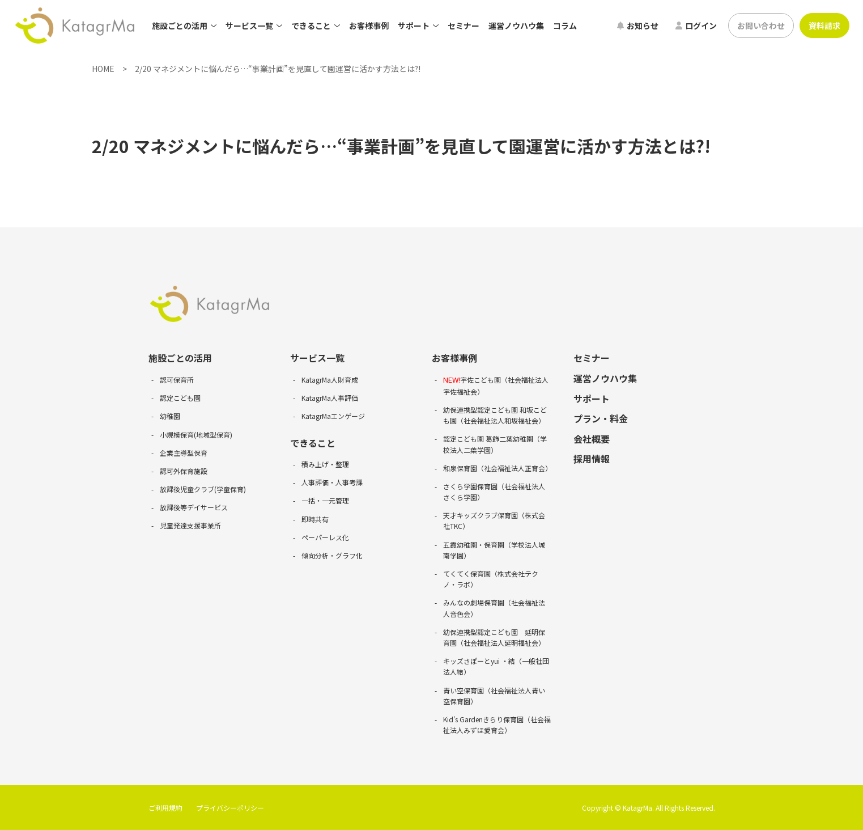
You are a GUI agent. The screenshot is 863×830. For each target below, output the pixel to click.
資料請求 (824, 25)
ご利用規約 (165, 807)
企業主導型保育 (183, 453)
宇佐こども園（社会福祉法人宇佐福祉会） (496, 385)
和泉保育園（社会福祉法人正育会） (497, 468)
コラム (565, 25)
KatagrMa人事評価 (329, 398)
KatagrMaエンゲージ (333, 416)
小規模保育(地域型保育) (196, 434)
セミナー (463, 25)
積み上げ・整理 (325, 464)
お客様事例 (369, 25)
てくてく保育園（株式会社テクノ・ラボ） (490, 579)
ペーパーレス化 (325, 537)
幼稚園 (170, 416)
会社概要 (591, 439)
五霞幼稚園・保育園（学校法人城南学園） (494, 550)
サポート (591, 398)
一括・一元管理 (325, 500)
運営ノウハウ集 (516, 25)
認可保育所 (177, 379)
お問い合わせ (761, 25)
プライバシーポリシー (230, 807)
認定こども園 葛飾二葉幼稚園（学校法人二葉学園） (495, 444)
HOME (103, 68)
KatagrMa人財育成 (329, 379)
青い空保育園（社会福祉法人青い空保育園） (494, 695)
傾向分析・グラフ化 (332, 555)
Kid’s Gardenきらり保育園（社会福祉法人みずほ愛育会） (497, 724)
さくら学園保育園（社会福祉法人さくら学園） (494, 491)
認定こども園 (180, 398)
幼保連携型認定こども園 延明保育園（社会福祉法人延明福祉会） (494, 637)
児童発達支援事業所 (190, 525)
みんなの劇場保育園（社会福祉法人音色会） (494, 608)
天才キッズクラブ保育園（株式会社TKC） (494, 520)
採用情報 (591, 458)
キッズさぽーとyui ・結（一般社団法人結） (496, 666)
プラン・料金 (600, 418)
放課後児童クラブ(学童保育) (203, 489)
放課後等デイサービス (194, 507)
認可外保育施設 (183, 471)
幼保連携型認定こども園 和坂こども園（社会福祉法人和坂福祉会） (495, 415)
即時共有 (315, 519)
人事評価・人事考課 (332, 482)
